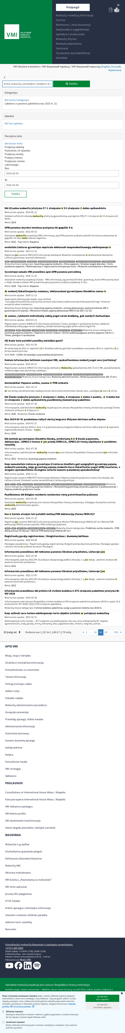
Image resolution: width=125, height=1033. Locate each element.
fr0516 (8, 528)
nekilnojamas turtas (67, 262)
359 (116, 632)
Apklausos (10, 776)
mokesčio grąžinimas (42, 484)
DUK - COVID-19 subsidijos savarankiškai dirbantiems (36, 354)
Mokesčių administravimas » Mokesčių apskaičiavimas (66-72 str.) (84, 377)
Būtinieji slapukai (12, 1011)
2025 (13, 414)
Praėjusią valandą (14, 147)
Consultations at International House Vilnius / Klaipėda (35, 792)
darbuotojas (10, 330)
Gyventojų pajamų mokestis (42, 458)
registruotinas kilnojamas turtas (88, 262)
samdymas (26, 330)
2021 (13, 458)
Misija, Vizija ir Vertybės (18, 656)
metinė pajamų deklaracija (48, 262)
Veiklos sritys (12, 691)
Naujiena (34, 242)
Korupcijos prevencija (17, 712)
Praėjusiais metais (15, 161)
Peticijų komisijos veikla (18, 684)
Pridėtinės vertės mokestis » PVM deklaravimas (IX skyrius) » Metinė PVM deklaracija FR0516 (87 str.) (62, 529)
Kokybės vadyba (14, 698)
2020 (13, 286)
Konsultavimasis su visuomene (22, 670)
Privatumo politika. (22, 1006)
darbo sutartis (52, 330)
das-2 (13, 484)
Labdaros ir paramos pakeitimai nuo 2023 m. (31, 103)
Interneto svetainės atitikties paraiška (26, 915)
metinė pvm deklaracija (36, 528)
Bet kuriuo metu (14, 143)
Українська (114, 70)
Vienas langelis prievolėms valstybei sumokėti (30, 828)
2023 (13, 508)
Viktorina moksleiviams (18, 873)
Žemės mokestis (36, 414)
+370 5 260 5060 (14, 948)
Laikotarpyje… (13, 165)
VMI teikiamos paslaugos (19, 806)
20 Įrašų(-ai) (12, 632)
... (91, 632)
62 (100, 632)
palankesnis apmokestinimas (94, 484)
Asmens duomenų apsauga (20, 740)
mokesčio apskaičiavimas (53, 374)
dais (7, 484)
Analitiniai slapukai (13, 1022)
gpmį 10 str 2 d (77, 330)
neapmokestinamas (18, 262)
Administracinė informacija (20, 726)
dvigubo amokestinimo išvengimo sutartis (67, 484)
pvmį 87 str (51, 528)
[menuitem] (74, 15)
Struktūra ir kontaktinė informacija (24, 663)
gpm (7, 262)
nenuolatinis (27, 484)
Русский (116, 67)
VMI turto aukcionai (16, 887)
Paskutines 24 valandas (17, 150)
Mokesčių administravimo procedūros (26, 705)
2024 (13, 222)
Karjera (9, 755)
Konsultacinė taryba (16, 762)
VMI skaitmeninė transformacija (22, 821)
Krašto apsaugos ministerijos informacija (28, 908)
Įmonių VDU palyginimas (18, 894)
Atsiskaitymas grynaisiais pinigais (23, 851)
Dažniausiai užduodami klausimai (23, 858)
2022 (13, 242)
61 (95, 632)
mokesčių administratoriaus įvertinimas (88, 374)
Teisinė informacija (15, 677)
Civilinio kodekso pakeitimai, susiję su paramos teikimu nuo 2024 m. (68, 608)
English (106, 67)
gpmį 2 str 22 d (64, 330)
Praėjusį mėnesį (13, 158)
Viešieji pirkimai (13, 748)
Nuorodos (10, 929)
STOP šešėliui (12, 901)
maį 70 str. (67, 374)
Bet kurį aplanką (14, 123)
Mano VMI (25, 960)
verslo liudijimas (38, 330)
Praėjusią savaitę (14, 154)
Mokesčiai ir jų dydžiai (17, 844)
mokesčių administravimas (15, 374)
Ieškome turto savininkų (18, 922)
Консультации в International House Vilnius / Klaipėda (35, 799)
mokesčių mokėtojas (34, 374)
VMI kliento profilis (15, 814)
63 (106, 632)
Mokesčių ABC (13, 866)
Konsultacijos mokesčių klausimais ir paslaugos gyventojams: (39, 945)
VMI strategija (13, 769)
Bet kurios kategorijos (17, 100)
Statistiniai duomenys (17, 733)
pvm (13, 528)
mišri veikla (22, 528)
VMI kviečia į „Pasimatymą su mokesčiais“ (28, 880)
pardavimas (32, 262)
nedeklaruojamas (108, 262)
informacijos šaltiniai (13, 377)
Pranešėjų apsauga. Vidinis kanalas (24, 719)
